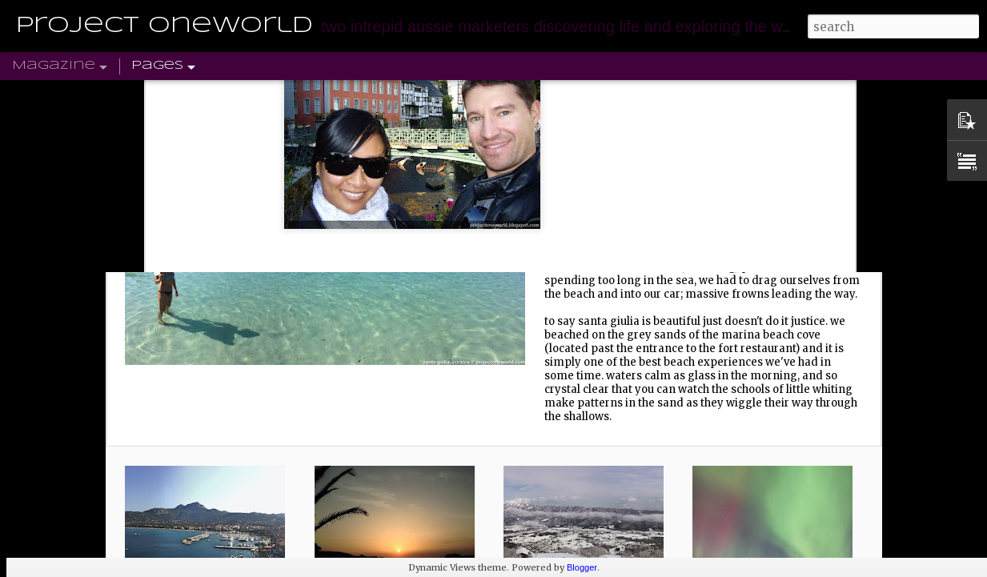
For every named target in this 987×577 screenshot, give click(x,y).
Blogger (582, 567)
